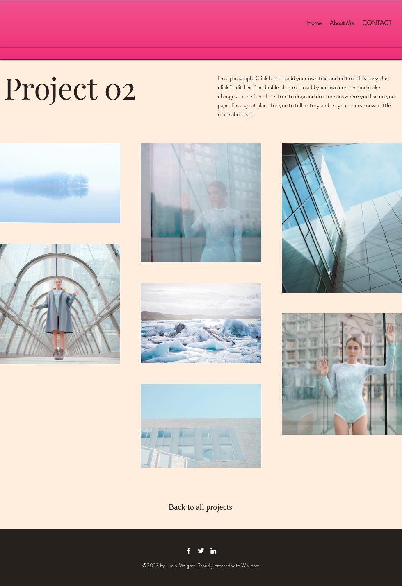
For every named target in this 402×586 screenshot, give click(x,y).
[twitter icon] (201, 551)
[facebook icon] (189, 551)
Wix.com (250, 565)
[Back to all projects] (201, 507)
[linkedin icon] (213, 551)
